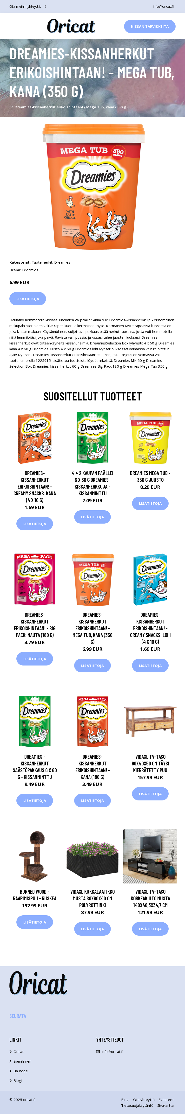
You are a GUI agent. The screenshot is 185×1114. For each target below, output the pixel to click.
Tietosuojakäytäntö (137, 1105)
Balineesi (20, 1070)
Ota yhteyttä (144, 1099)
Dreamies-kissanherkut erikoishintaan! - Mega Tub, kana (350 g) (92, 628)
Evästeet (166, 1099)
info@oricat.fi (163, 6)
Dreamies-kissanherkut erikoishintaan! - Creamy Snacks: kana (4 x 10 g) (34, 486)
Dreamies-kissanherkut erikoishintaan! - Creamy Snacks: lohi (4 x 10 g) (150, 628)
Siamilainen (22, 1061)
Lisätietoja (27, 298)
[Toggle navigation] (15, 26)
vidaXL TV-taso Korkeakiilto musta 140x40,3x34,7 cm (150, 898)
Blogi (17, 1080)
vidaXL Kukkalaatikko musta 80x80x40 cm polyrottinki (92, 898)
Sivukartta (165, 1105)
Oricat (18, 1051)
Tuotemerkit (42, 262)
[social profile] (45, 6)
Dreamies (62, 262)
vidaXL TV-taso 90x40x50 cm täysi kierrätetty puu (150, 763)
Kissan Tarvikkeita (150, 26)
